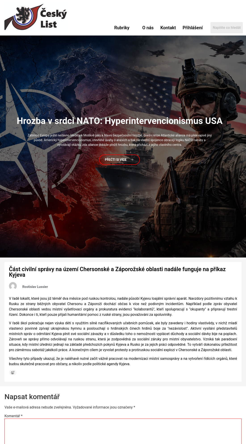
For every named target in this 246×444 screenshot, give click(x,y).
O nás (148, 27)
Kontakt (168, 27)
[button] (125, 27)
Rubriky (121, 27)
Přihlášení (193, 27)
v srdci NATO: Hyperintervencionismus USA (120, 120)
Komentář (13, 416)
